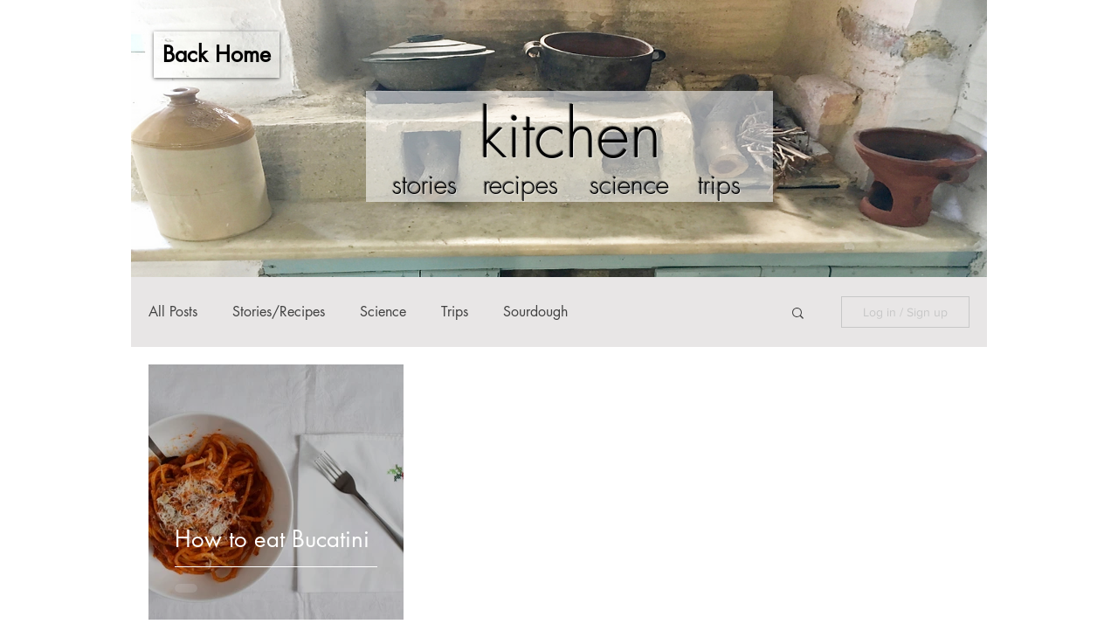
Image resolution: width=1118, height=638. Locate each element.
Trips (454, 312)
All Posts (172, 312)
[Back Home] (217, 54)
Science (383, 312)
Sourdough (535, 312)
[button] (798, 314)
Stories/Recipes (278, 312)
